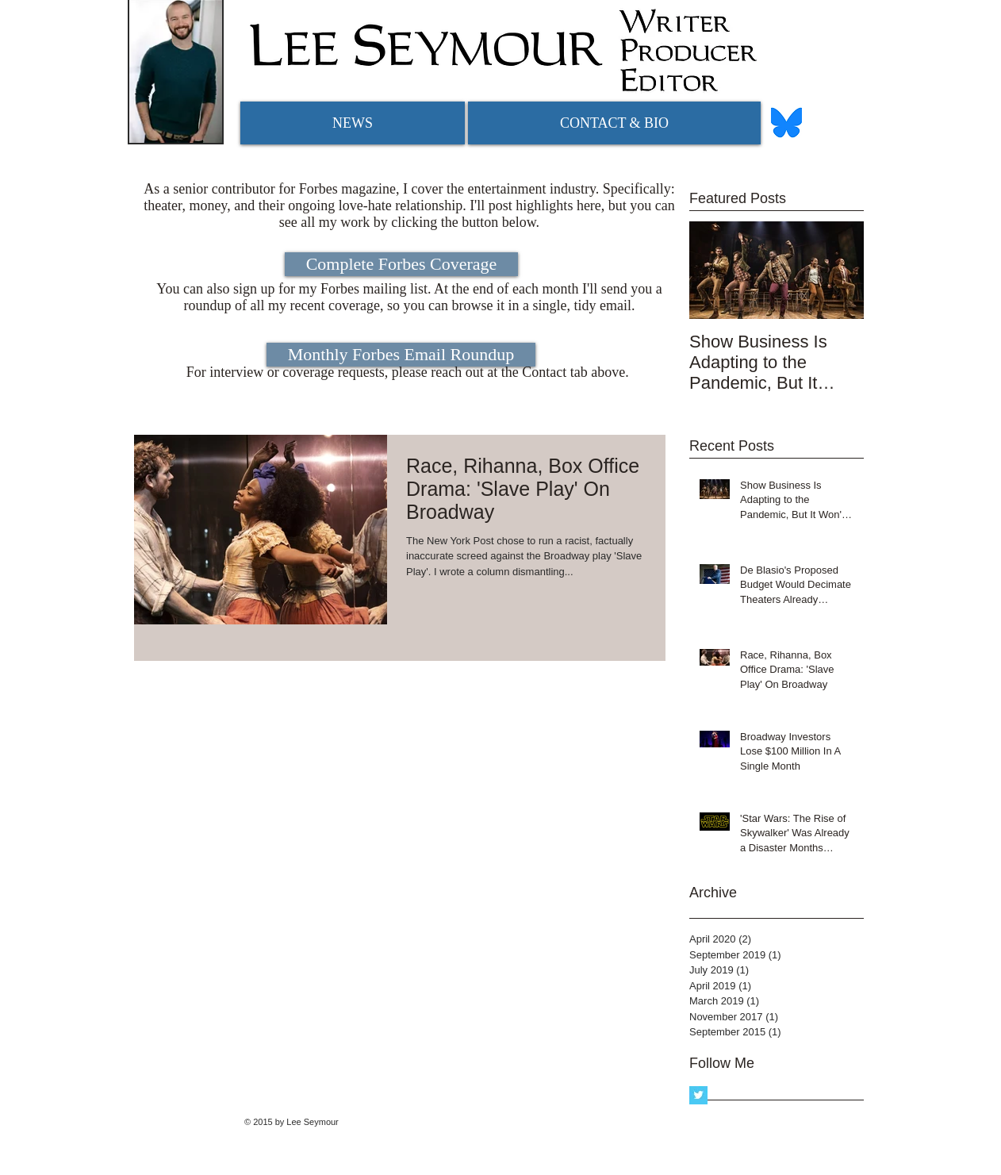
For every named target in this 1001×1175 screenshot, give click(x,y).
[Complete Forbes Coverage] (401, 264)
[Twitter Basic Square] (698, 1095)
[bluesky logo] (786, 122)
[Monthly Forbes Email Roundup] (401, 355)
